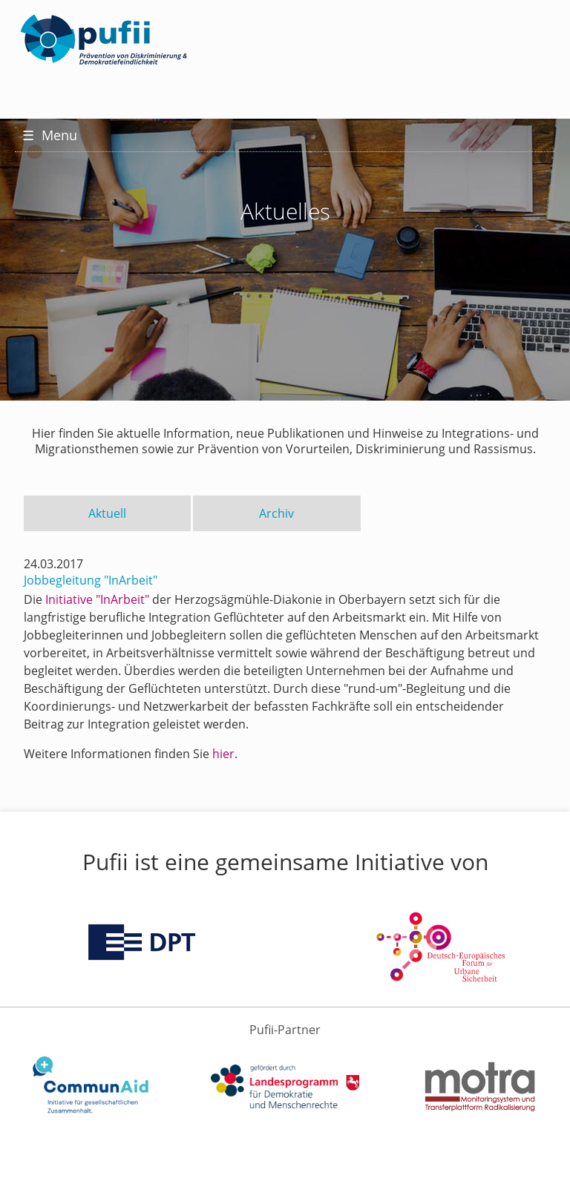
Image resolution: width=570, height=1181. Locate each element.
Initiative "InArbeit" (97, 599)
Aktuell (107, 513)
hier (223, 754)
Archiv (276, 513)
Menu (49, 135)
